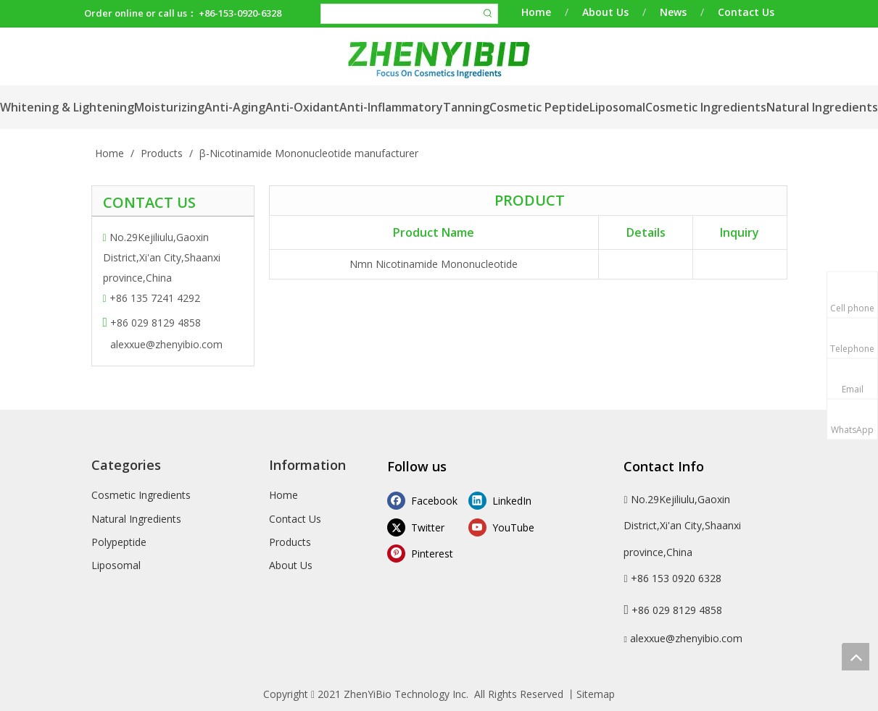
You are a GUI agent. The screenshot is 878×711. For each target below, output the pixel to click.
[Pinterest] (424, 553)
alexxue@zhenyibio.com (166, 344)
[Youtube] (505, 526)
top (855, 656)
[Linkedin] (505, 500)
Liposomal (116, 565)
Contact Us (746, 12)
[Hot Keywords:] (488, 13)
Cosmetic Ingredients (141, 495)
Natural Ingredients (136, 519)
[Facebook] (424, 500)
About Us (605, 12)
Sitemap (595, 694)
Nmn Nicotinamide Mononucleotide (433, 264)
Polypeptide (118, 542)
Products (290, 542)
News (673, 12)
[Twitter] (424, 526)
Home (536, 12)
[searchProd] (400, 13)
